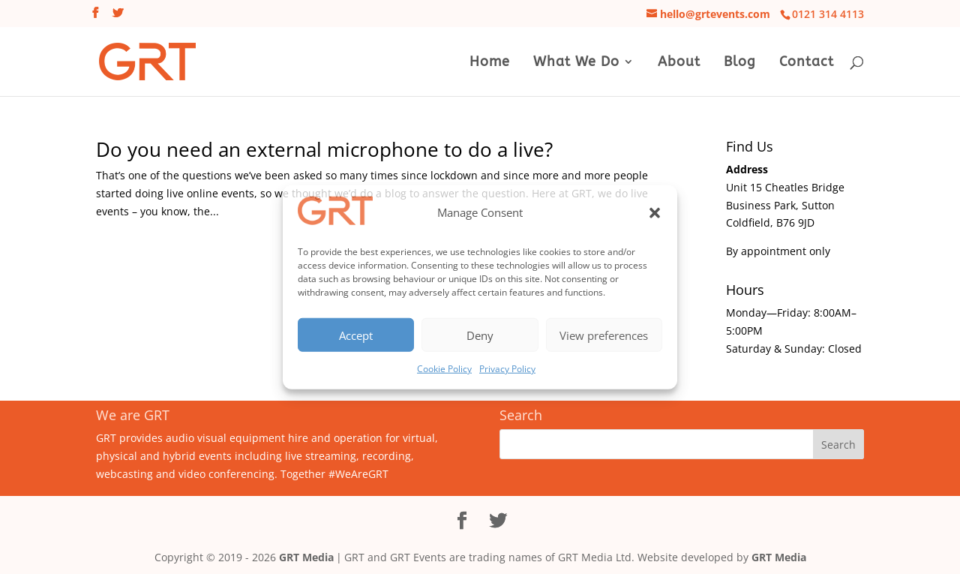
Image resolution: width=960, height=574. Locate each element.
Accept (356, 334)
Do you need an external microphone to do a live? (324, 149)
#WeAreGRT (358, 474)
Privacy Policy (507, 368)
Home (490, 63)
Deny (480, 334)
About (679, 63)
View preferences (604, 334)
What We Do (576, 63)
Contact (806, 63)
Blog (740, 63)
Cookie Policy (444, 368)
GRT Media (306, 557)
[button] (654, 213)
